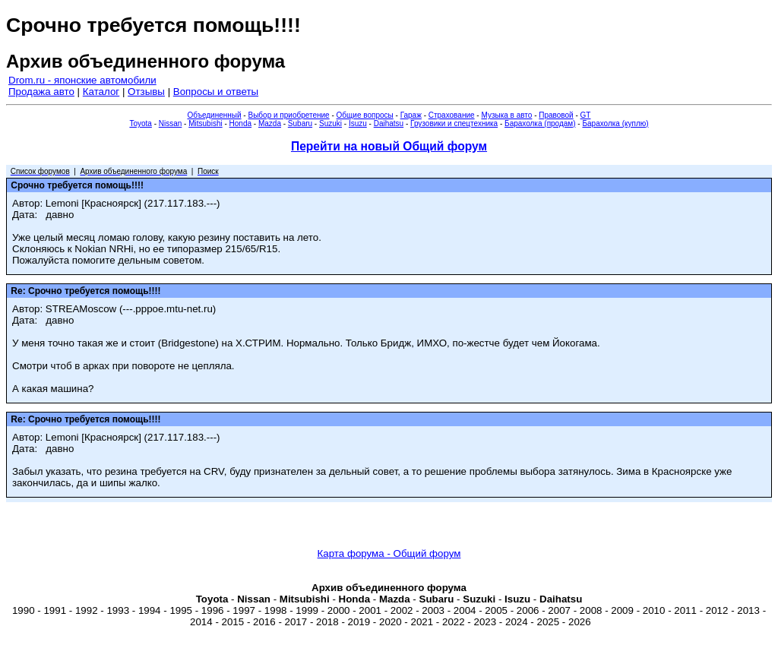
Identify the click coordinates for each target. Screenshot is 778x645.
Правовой (556, 115)
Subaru (300, 123)
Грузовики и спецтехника (454, 123)
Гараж (411, 115)
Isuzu (358, 123)
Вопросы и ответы (215, 91)
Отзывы (146, 91)
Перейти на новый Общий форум (389, 146)
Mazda (269, 123)
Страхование (452, 115)
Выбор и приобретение (288, 115)
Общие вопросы (365, 115)
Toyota (140, 123)
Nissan (170, 123)
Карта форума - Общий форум (389, 553)
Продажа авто (41, 91)
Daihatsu (388, 123)
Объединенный (215, 115)
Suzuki (330, 123)
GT (585, 115)
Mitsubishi (205, 123)
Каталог (101, 91)
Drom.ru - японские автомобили (82, 80)
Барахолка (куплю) (615, 123)
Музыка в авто (506, 115)
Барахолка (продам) (540, 123)
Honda (240, 123)
